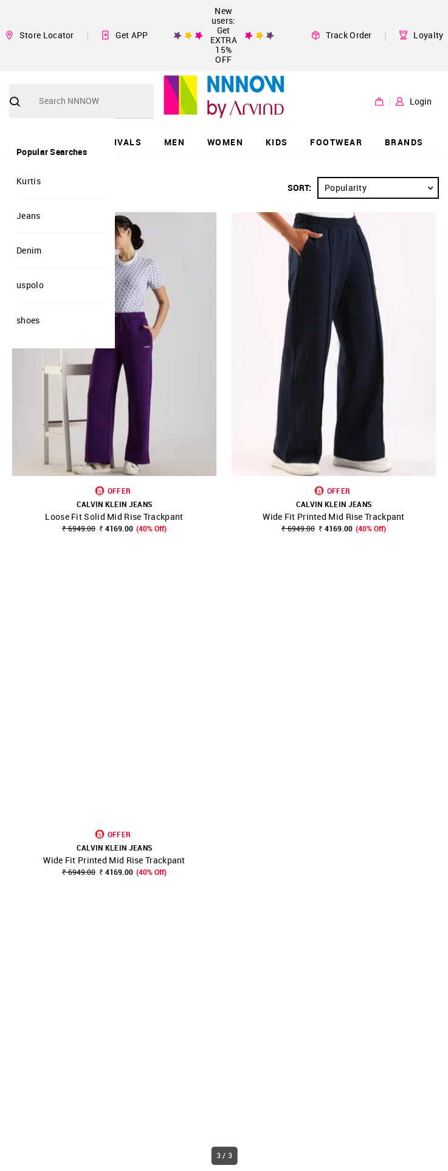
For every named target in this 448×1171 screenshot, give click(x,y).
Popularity (381, 188)
